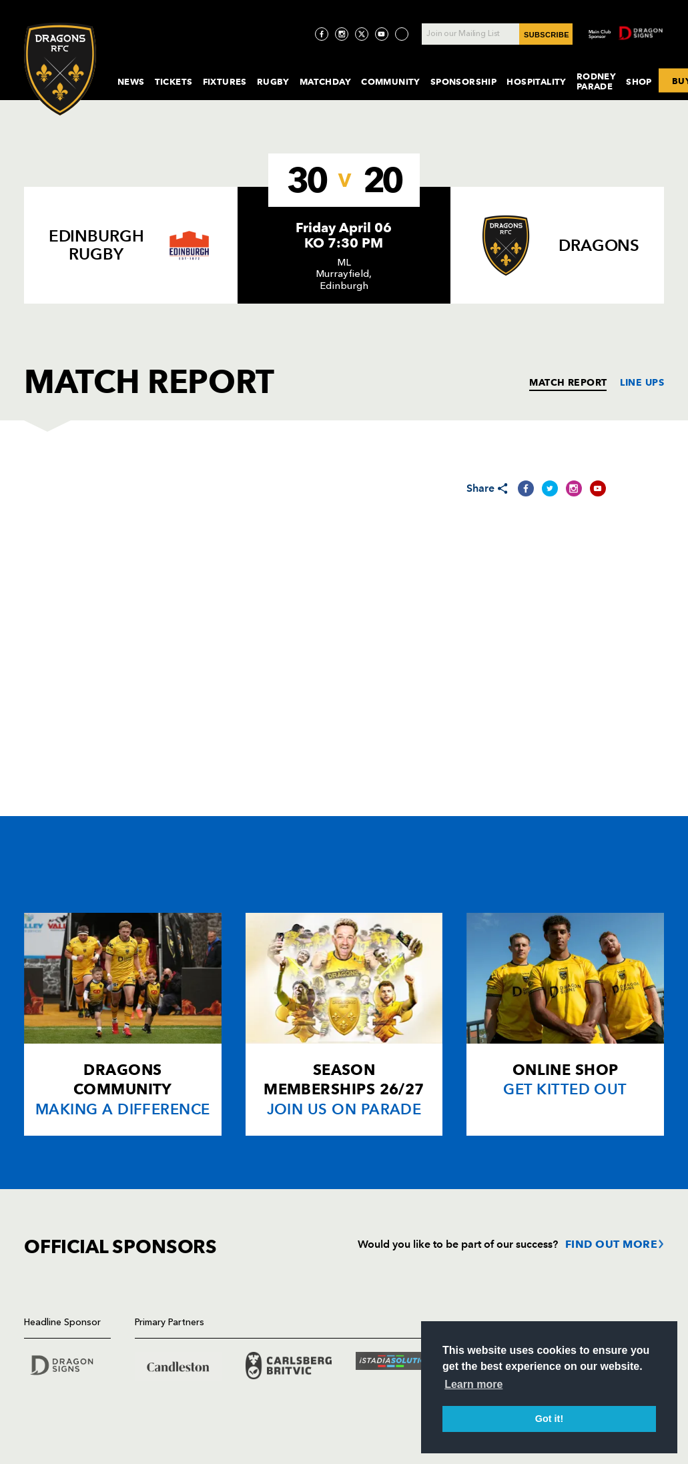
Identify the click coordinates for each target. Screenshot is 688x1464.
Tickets (174, 81)
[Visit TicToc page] (401, 34)
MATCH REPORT (568, 382)
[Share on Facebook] (526, 488)
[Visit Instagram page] (341, 34)
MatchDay (325, 81)
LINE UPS (642, 382)
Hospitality (536, 81)
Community (390, 81)
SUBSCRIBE (546, 35)
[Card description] (123, 1024)
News (131, 81)
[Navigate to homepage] (60, 69)
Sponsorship (463, 81)
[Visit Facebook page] (321, 34)
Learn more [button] (473, 1384)
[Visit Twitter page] (361, 34)
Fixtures (225, 81)
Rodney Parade (596, 81)
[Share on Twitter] (550, 488)
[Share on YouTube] (598, 488)
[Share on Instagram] (574, 488)
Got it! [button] (549, 1418)
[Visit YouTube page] (381, 34)
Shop (639, 81)
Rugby (273, 81)
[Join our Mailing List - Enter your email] (497, 34)
